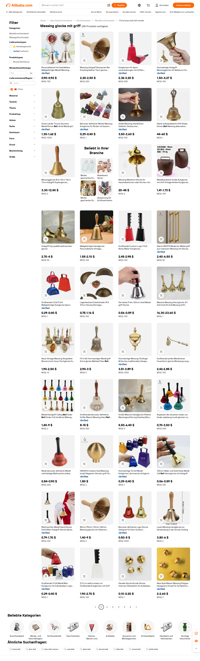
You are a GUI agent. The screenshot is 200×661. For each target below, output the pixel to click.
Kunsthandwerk (83, 20)
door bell (31, 649)
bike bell (118, 649)
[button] (108, 5)
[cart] (149, 6)
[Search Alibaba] (73, 5)
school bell (134, 649)
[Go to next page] (136, 607)
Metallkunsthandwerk (105, 20)
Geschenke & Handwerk (61, 20)
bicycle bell (102, 649)
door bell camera (49, 649)
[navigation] (22, 314)
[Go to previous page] (95, 607)
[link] (196, 633)
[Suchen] (119, 5)
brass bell (14, 649)
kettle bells (152, 649)
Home (43, 20)
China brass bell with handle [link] (131, 20)
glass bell (85, 649)
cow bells (69, 649)
